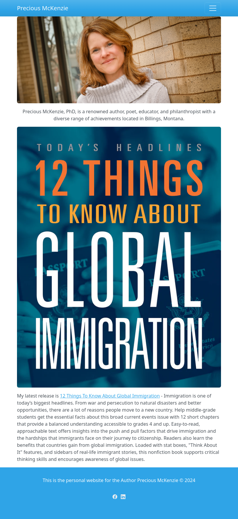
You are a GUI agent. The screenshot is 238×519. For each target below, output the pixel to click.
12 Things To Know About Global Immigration (110, 396)
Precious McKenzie (42, 8)
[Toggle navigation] (213, 8)
